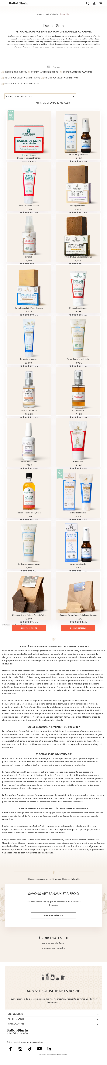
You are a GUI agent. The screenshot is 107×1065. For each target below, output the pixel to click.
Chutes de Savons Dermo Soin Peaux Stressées (78, 615)
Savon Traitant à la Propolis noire (78, 257)
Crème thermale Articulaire (78, 359)
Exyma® (28, 257)
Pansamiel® (78, 462)
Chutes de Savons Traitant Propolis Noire (29, 615)
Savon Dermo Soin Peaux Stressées (29, 308)
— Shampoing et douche (52, 947)
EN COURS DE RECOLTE (29, 628)
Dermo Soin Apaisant (29, 359)
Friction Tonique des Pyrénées (29, 513)
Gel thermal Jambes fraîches (28, 564)
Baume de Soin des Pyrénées (29, 158)
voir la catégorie (53, 915)
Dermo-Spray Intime (29, 462)
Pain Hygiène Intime (78, 206)
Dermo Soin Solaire (78, 513)
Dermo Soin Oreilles (78, 564)
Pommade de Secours (78, 308)
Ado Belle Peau (78, 411)
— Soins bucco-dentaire (51, 942)
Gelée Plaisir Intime (29, 411)
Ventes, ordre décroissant (40, 96)
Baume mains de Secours (29, 206)
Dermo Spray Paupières (78, 155)
